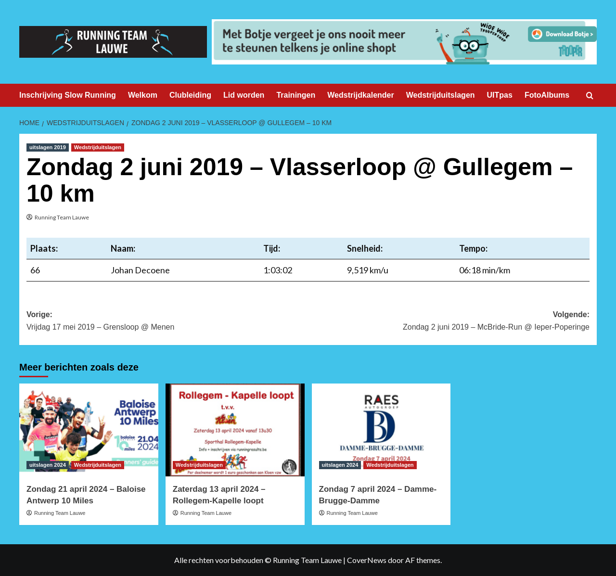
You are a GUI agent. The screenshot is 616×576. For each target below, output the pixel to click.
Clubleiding (190, 95)
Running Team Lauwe (62, 217)
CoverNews (366, 559)
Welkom (142, 95)
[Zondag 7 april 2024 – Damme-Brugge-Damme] (381, 430)
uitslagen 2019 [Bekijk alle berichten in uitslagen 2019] (47, 147)
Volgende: (449, 321)
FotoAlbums (547, 95)
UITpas (500, 95)
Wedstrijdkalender (360, 95)
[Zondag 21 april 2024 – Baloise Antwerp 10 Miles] (88, 430)
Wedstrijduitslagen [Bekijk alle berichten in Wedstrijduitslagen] (97, 147)
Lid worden (243, 95)
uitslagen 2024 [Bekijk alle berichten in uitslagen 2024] (47, 465)
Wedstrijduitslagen (440, 95)
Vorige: (167, 321)
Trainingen (295, 95)
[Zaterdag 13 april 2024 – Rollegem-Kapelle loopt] (235, 430)
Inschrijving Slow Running (67, 95)
